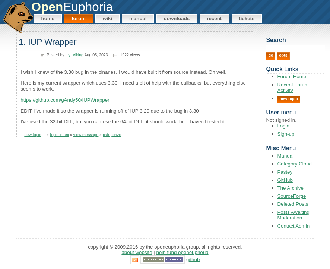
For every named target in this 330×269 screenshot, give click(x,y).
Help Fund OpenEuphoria (182, 252)
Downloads (177, 18)
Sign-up (285, 134)
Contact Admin (293, 226)
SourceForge (291, 196)
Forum (79, 18)
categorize (112, 134)
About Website (136, 252)
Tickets (246, 18)
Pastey (284, 172)
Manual (138, 18)
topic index (59, 134)
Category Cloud (294, 164)
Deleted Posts (292, 204)
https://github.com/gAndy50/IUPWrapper (64, 100)
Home (48, 18)
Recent (214, 18)
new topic (32, 134)
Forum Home (291, 76)
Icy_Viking (74, 55)
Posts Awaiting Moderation (293, 215)
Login (283, 126)
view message (86, 134)
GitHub (284, 180)
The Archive (290, 188)
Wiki (107, 18)
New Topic (288, 98)
